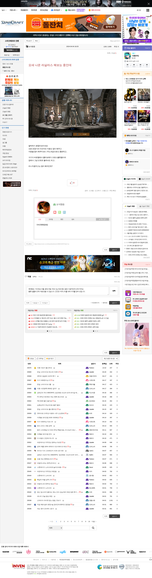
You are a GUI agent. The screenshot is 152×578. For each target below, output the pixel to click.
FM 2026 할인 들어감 (44, 401)
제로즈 (91, 434)
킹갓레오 (92, 401)
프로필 (51, 219)
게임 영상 (5, 153)
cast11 (91, 451)
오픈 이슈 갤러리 (8, 104)
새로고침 (117, 276)
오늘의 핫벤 (6, 108)
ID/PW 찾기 (16, 55)
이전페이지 (95, 303)
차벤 (3, 139)
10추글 (41, 358)
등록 (113, 291)
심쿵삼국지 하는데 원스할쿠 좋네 (48, 405)
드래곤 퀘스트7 (7, 174)
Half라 (91, 455)
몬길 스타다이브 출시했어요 (47, 409)
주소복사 (29, 244)
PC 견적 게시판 (7, 118)
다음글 (35, 303)
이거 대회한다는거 (43, 380)
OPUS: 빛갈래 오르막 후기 (46, 376)
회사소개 (36, 559)
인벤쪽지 (55, 212)
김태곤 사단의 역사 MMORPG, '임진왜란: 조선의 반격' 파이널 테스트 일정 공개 (64, 455)
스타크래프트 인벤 (12, 41)
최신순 (40, 276)
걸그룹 (4, 142)
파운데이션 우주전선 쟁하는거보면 (49, 442)
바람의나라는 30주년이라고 (46, 463)
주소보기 (29, 41)
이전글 (44, 303)
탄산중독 (92, 488)
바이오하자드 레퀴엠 (9, 171)
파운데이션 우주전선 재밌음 (47, 471)
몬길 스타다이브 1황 (44, 384)
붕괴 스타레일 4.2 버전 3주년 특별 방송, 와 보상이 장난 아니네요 (59, 430)
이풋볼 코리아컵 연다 (44, 434)
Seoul (91, 467)
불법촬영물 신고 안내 (92, 559)
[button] (47, 331)
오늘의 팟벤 (6, 111)
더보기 (64, 212)
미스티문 (92, 393)
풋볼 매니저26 (7, 178)
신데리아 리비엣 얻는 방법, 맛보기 (49, 500)
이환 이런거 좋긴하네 (44, 368)
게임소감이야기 (115, 41)
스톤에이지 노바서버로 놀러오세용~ (49, 467)
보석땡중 (30, 46)
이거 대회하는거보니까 (45, 422)
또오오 (91, 405)
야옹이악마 (93, 376)
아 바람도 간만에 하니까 (45, 438)
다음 (93, 521)
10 (89, 521)
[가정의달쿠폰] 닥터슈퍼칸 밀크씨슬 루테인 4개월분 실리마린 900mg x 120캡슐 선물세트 (137, 269)
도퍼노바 (92, 388)
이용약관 (53, 559)
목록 (108, 53)
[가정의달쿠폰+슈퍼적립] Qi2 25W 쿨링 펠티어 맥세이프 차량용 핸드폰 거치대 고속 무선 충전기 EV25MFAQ (137, 277)
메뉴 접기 (102, 219)
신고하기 (98, 190)
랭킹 (62, 219)
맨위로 (105, 303)
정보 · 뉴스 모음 (7, 64)
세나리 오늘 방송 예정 (44, 496)
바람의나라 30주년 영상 (45, 484)
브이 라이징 (6, 160)
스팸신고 (105, 190)
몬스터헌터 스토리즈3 (9, 167)
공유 (86, 190)
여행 (3, 146)
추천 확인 (112, 190)
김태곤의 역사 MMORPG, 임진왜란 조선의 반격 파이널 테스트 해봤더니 (62, 393)
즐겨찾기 (51, 358)
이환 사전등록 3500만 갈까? (47, 388)
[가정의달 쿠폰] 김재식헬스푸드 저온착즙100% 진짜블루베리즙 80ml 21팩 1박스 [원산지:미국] (137, 273)
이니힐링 (59, 212)
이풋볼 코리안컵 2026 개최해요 (48, 417)
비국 (90, 413)
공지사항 (115, 559)
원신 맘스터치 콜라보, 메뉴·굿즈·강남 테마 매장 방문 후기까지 (58, 492)
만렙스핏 (92, 500)
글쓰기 (114, 353)
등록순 (35, 276)
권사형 (91, 475)
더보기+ (69, 310)
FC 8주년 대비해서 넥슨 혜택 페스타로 (50, 397)
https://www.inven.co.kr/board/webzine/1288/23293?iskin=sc (51, 244)
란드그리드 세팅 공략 (44, 426)
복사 (36, 41)
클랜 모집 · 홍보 (8, 71)
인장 (39, 219)
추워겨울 (92, 384)
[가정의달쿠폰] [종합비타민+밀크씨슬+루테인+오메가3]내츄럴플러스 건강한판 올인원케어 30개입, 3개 (137, 280)
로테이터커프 (93, 430)
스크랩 (91, 190)
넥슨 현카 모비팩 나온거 (45, 509)
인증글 (31, 358)
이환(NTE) (135, 56)
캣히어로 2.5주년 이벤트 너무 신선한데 (50, 413)
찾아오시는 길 (105, 559)
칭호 (73, 219)
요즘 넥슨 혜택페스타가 (45, 459)
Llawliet (91, 372)
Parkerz (91, 368)
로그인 (139, 10)
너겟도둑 (92, 380)
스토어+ (147, 74)
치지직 (4, 135)
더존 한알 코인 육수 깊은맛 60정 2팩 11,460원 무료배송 (137, 284)
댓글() (114, 53)
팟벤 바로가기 (7, 132)
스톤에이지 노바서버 (44, 475)
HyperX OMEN (7, 157)
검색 (93, 528)
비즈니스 (44, 559)
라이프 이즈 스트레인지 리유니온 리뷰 (50, 451)
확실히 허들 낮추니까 (44, 480)
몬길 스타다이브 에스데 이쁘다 (48, 372)
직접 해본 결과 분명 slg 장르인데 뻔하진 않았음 (53, 504)
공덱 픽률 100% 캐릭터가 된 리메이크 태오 (52, 446)
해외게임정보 (6, 149)
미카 (90, 471)
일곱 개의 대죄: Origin (9, 164)
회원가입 (6, 55)
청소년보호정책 (77, 559)
